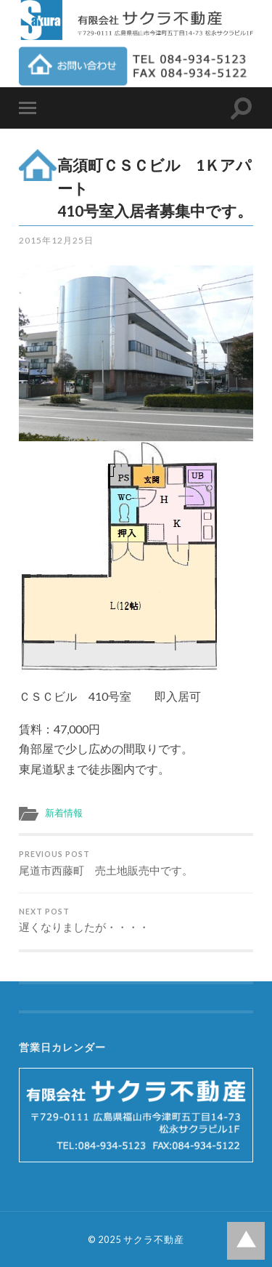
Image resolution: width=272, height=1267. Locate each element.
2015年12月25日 (56, 240)
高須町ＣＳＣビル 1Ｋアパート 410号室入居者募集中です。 (156, 188)
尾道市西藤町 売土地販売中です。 (136, 863)
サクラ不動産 (153, 1239)
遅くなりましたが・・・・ (136, 920)
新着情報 (64, 812)
